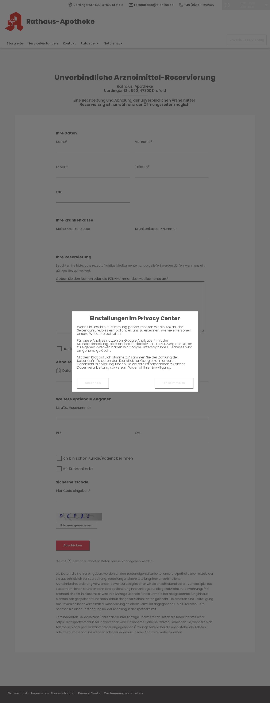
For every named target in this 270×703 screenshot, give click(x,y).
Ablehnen (93, 383)
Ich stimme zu (173, 383)
